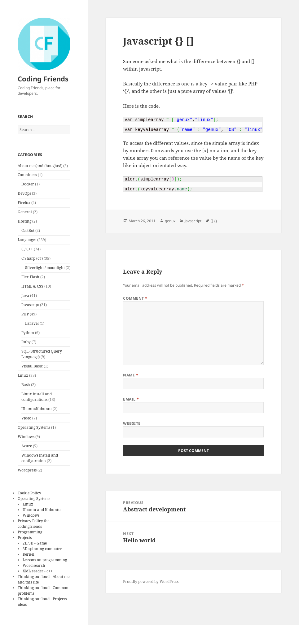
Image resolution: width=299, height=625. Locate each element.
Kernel (28, 554)
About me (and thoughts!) (40, 165)
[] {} (214, 221)
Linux (23, 375)
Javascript (30, 304)
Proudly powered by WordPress (150, 581)
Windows (26, 436)
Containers (27, 174)
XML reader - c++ (38, 571)
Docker (27, 184)
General (25, 212)
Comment (135, 298)
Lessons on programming (45, 559)
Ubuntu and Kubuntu (42, 509)
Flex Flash (30, 277)
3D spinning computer (42, 548)
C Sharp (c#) (32, 258)
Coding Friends (43, 78)
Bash (25, 384)
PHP (25, 314)
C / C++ (27, 249)
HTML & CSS (32, 286)
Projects (25, 537)
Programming (30, 532)
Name (130, 375)
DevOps (24, 193)
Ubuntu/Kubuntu (36, 408)
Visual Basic (32, 366)
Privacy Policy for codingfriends (33, 523)
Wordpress (27, 470)
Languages (27, 239)
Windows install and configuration (39, 458)
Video (26, 418)
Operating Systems (34, 427)
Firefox (24, 202)
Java (25, 295)
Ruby (26, 342)
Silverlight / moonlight (45, 267)
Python (27, 332)
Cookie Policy (29, 493)
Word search (34, 565)
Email (131, 399)
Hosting (24, 221)
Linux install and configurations (36, 396)
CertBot (27, 230)
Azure (26, 446)
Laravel (32, 323)
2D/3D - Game (35, 543)
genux (170, 221)
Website (131, 423)
